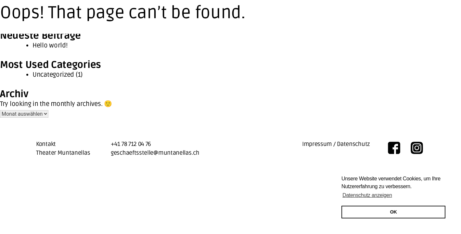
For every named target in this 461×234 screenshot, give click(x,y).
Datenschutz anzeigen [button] (367, 195)
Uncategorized (53, 75)
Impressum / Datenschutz (336, 144)
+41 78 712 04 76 (131, 144)
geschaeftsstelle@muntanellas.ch (155, 152)
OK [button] (393, 211)
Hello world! (49, 45)
